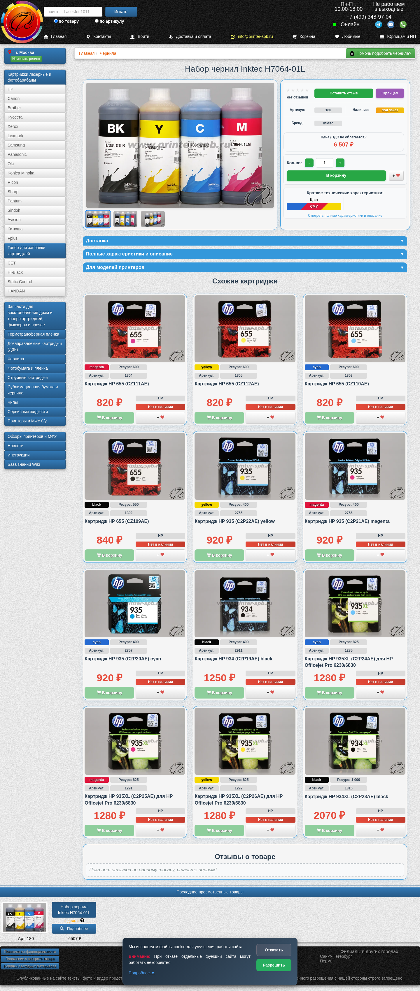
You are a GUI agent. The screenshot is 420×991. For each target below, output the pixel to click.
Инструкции (19, 455)
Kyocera (15, 117)
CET (12, 263)
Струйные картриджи (28, 377)
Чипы (13, 402)
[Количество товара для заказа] (325, 162)
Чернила (16, 359)
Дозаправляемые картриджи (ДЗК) (35, 346)
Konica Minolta (21, 173)
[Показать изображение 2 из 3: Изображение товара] (125, 219)
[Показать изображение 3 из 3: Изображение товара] (153, 219)
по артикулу (109, 21)
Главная (55, 36)
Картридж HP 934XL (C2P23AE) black (346, 798)
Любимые (347, 36)
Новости (15, 445)
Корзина (304, 36)
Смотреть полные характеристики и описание (345, 215)
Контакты (98, 36)
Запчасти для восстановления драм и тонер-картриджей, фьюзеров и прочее (30, 315)
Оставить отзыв (344, 93)
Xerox (13, 126)
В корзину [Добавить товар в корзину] (336, 175)
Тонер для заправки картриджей (26, 250)
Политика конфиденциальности (30, 953)
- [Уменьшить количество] (309, 163)
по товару (66, 21)
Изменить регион (26, 59)
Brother (14, 107)
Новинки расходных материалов (30, 968)
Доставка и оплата (190, 36)
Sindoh (14, 210)
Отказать (274, 950)
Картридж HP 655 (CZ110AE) (337, 385)
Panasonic (17, 154)
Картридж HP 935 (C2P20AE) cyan (123, 660)
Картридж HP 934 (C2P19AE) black (233, 660)
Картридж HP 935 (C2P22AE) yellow (235, 523)
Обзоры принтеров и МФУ (32, 436)
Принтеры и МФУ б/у (27, 421)
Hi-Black (15, 272)
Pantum (15, 201)
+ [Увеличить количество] (341, 163)
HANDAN (16, 291)
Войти (139, 36)
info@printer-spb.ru (252, 36)
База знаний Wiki (24, 464)
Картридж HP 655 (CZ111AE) (117, 385)
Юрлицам (390, 93)
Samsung (16, 145)
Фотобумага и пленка (28, 368)
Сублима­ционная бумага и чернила (33, 390)
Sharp (13, 191)
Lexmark (15, 135)
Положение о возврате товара (30, 961)
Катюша (15, 229)
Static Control (20, 281)
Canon (14, 98)
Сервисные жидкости (28, 411)
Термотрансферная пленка (33, 334)
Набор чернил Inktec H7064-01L (74, 911)
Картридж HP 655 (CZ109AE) (117, 523)
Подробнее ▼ (142, 973)
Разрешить (274, 965)
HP (10, 89)
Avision (14, 219)
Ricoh (13, 182)
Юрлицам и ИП (398, 36)
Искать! (121, 11)
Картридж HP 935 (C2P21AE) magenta (347, 523)
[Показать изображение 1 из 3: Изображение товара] (98, 219)
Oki (11, 163)
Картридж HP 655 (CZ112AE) (227, 385)
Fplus (13, 238)
